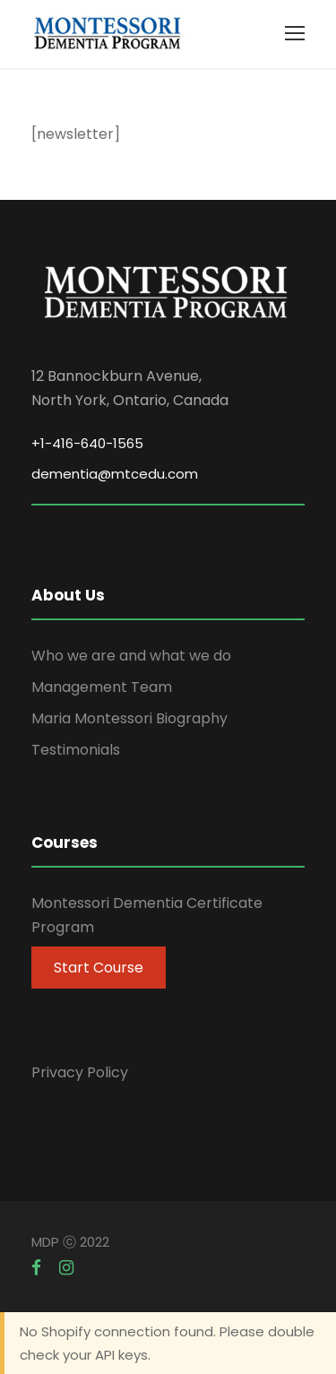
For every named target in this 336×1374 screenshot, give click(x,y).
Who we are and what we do (131, 655)
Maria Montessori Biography (129, 718)
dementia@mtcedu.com (114, 473)
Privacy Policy (79, 1072)
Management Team (101, 687)
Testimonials (75, 749)
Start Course (98, 967)
